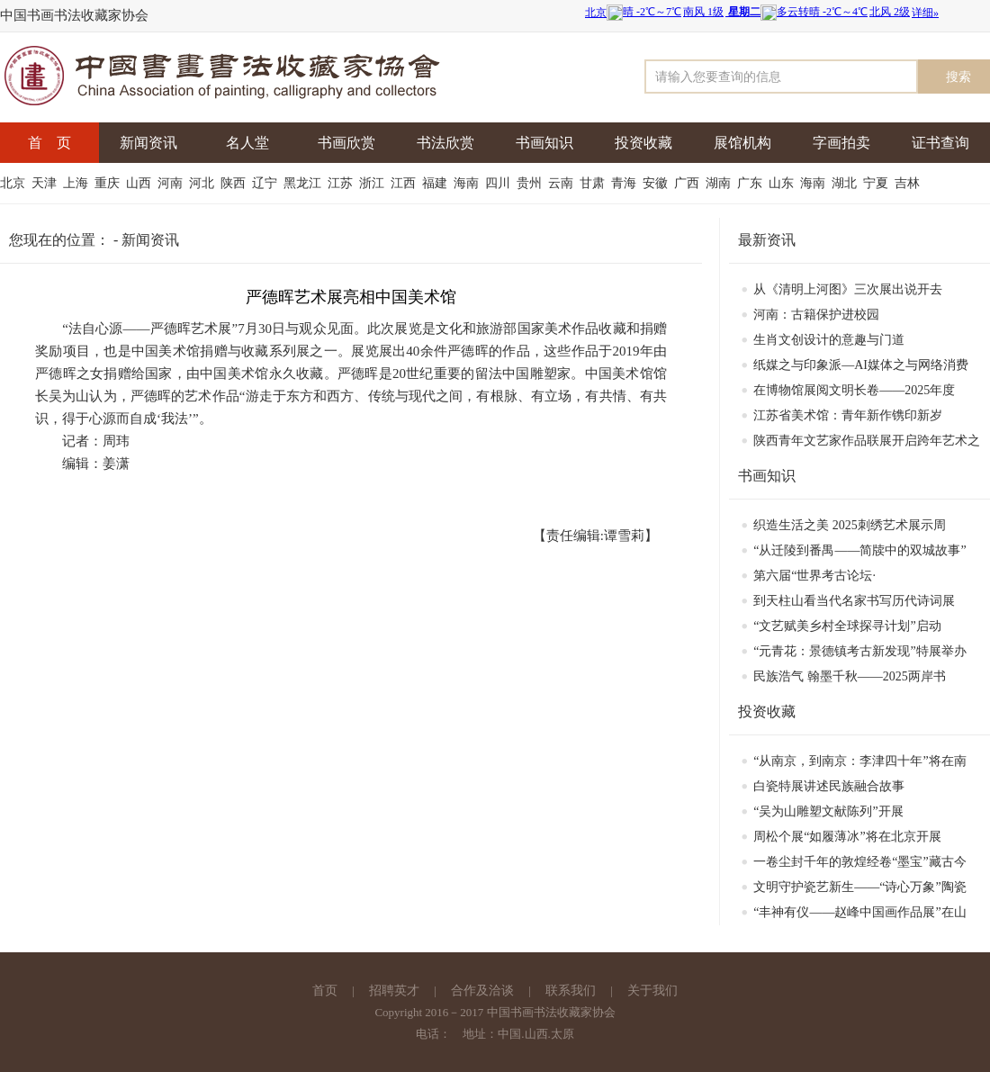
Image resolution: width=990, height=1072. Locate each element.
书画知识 (544, 142)
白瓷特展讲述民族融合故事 (828, 786)
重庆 (108, 183)
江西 (405, 183)
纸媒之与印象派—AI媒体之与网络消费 (860, 365)
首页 (325, 990)
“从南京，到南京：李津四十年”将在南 (859, 761)
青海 (625, 183)
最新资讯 (767, 240)
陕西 (234, 183)
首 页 (49, 142)
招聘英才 (394, 990)
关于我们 (652, 990)
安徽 (657, 183)
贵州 (531, 183)
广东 (751, 183)
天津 (46, 183)
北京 (14, 183)
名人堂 (247, 142)
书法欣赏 (445, 142)
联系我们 (570, 990)
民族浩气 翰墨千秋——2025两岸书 (849, 676)
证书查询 (940, 142)
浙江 (373, 183)
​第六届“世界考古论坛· (814, 575)
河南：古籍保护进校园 (816, 314)
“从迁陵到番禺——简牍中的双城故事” (859, 550)
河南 (172, 183)
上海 (77, 183)
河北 (203, 183)
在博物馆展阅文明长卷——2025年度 (854, 390)
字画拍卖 (841, 142)
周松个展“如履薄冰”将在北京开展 (846, 836)
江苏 (342, 183)
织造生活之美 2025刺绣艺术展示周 (849, 525)
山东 (783, 183)
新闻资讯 (148, 142)
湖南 (720, 183)
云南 (562, 183)
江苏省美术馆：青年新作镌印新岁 (847, 415)
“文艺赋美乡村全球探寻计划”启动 (846, 626)
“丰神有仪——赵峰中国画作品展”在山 (859, 912)
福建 (436, 183)
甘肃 (594, 183)
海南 (468, 183)
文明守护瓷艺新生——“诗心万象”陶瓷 (859, 887)
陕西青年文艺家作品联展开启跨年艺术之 (866, 440)
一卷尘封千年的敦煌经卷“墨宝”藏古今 (859, 862)
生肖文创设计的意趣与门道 (828, 340)
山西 (140, 183)
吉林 (909, 183)
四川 (499, 183)
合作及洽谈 (482, 990)
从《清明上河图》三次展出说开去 (847, 289)
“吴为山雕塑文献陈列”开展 (828, 811)
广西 (688, 183)
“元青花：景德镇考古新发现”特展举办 (859, 651)
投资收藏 (643, 142)
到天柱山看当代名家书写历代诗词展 (854, 601)
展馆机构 (742, 142)
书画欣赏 (346, 142)
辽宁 (266, 183)
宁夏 (877, 183)
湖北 (846, 183)
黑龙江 (304, 183)
